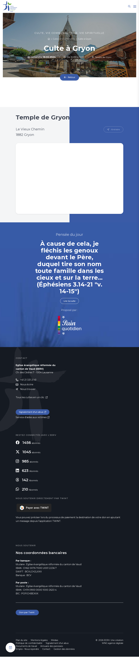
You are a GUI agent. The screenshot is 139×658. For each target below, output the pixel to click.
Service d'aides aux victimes (31, 418)
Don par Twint (27, 613)
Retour (71, 77)
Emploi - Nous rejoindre (27, 650)
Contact (46, 650)
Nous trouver (28, 390)
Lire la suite (69, 301)
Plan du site (21, 641)
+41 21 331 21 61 (28, 380)
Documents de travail (26, 647)
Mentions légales (39, 641)
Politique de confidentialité (29, 644)
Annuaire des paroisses (51, 647)
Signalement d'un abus (32, 413)
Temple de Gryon (101, 57)
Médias (54, 641)
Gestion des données (64, 650)
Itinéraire (115, 129)
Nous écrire (26, 385)
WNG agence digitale (112, 644)
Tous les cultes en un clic (30, 398)
